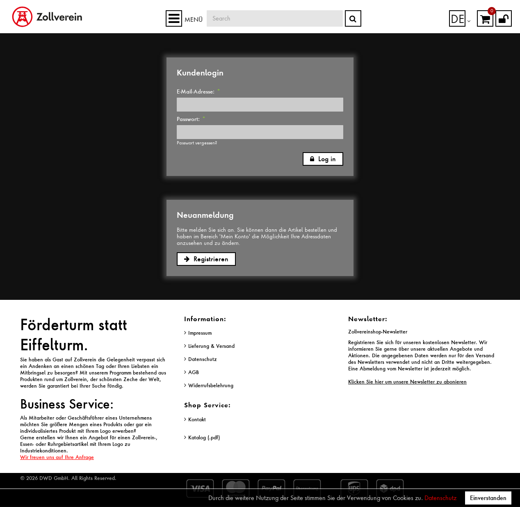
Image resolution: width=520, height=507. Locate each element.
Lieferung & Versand (211, 346)
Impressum (200, 333)
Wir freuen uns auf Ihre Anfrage (57, 457)
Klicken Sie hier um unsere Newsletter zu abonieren (407, 382)
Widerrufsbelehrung (210, 385)
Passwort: (191, 119)
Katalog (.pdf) (204, 437)
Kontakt (197, 419)
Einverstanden (488, 498)
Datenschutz (440, 498)
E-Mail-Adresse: (198, 91)
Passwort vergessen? (197, 143)
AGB (193, 372)
